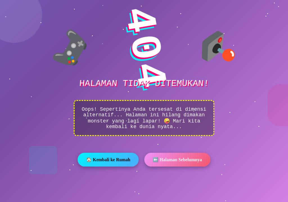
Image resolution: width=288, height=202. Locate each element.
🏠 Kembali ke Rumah (108, 160)
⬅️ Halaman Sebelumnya (177, 160)
